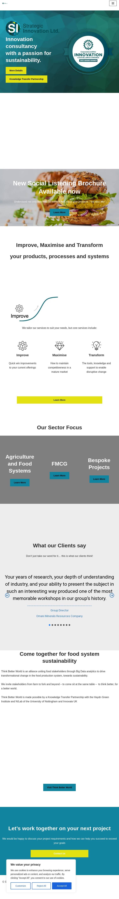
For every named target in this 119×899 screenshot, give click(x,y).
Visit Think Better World (59, 787)
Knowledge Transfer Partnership (26, 79)
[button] (7, 595)
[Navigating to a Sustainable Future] (4, 3)
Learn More (59, 212)
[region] (41, 876)
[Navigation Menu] (113, 3)
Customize (20, 886)
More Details (16, 70)
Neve (5, 891)
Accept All (62, 886)
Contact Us (59, 853)
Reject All (41, 886)
